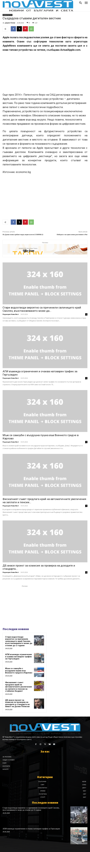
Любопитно (7, 15)
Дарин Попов (10, 23)
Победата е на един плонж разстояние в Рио (72, 235)
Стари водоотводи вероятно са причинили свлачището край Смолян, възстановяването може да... (42, 309)
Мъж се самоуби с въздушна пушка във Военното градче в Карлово (18, 670)
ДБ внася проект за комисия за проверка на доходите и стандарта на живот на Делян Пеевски (17, 703)
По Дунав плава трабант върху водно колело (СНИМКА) (23, 235)
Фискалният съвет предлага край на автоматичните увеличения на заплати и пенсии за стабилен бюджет (18, 686)
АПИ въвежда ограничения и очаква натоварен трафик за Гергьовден (18, 656)
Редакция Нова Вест (11, 314)
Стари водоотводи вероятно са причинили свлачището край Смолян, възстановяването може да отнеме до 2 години (18, 641)
